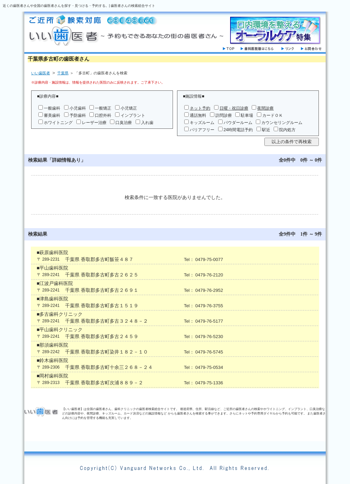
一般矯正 (103, 108)
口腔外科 (103, 115)
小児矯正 (129, 108)
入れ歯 (147, 122)
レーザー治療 (94, 122)
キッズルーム (202, 122)
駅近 (266, 129)
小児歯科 (78, 108)
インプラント (133, 115)
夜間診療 (265, 108)
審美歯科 (52, 115)
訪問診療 (223, 115)
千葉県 (62, 73)
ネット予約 (200, 108)
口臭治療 (123, 122)
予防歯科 (78, 115)
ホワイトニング (58, 122)
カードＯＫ (272, 115)
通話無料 (198, 115)
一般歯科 (52, 108)
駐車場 (247, 115)
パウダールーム (238, 122)
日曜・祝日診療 (234, 108)
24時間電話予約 (238, 129)
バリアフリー (202, 129)
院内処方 (287, 129)
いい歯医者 (40, 73)
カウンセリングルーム (281, 122)
